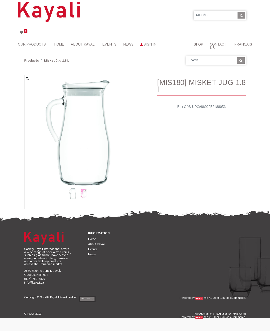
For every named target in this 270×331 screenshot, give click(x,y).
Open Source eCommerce (229, 297)
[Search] (241, 15)
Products (31, 60)
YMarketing (239, 313)
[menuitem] (59, 44)
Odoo (199, 298)
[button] (32, 119)
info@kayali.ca (34, 282)
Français (243, 44)
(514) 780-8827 (34, 278)
